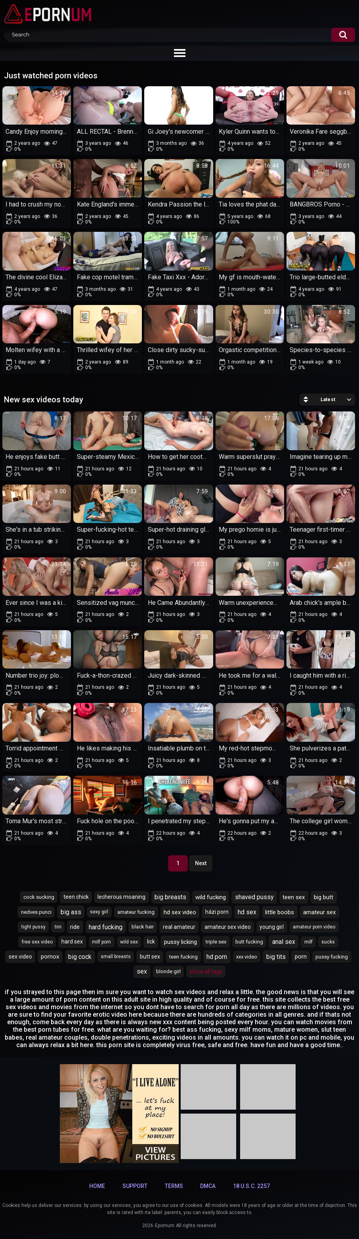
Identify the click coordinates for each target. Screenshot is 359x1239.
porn (301, 956)
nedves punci (36, 912)
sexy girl (99, 912)
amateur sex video (227, 927)
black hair (143, 927)
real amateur (179, 927)
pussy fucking (331, 957)
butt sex (150, 956)
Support (134, 1186)
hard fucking (105, 927)
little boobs (279, 912)
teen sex (294, 897)
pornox (50, 956)
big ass (71, 912)
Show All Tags (206, 971)
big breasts (170, 897)
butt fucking (249, 942)
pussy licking (180, 941)
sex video (20, 956)
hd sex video (180, 912)
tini (58, 927)
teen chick (76, 897)
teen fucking (183, 957)
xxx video (246, 957)
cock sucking (38, 897)
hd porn (216, 957)
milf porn (101, 942)
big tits (276, 957)
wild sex (129, 942)
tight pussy (33, 927)
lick (151, 941)
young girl (272, 927)
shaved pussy (254, 897)
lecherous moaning (121, 897)
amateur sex (319, 912)
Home (97, 1186)
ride (75, 926)
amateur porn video (314, 927)
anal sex (283, 941)
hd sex (247, 912)
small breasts (116, 956)
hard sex (72, 941)
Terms (174, 1186)
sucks (328, 942)
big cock (80, 957)
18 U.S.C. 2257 (251, 1186)
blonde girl (168, 971)
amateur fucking (136, 912)
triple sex (216, 942)
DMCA (208, 1186)
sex (142, 971)
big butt (323, 897)
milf (308, 942)
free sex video (37, 942)
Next (200, 863)
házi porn (217, 912)
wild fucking (210, 897)
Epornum (164, 1225)
